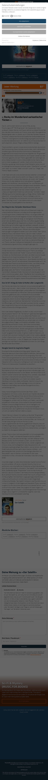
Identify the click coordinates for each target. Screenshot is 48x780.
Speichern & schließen (24, 26)
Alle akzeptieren (24, 21)
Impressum (36, 40)
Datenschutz (42, 40)
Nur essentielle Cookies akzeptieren (24, 32)
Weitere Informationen (24, 36)
